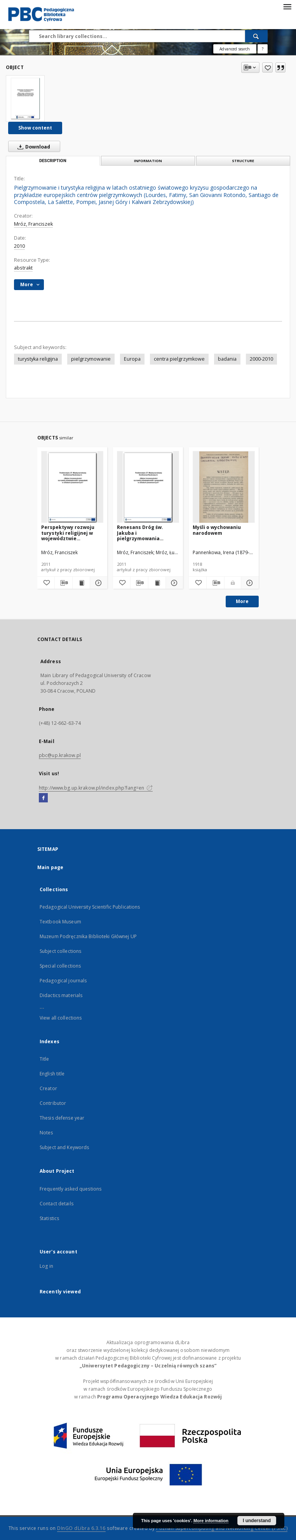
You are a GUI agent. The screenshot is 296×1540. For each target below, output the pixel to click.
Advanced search (234, 49)
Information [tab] (148, 160)
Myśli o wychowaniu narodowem (217, 530)
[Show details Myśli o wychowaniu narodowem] (249, 583)
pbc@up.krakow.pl (60, 755)
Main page (50, 867)
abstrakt (23, 267)
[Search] (256, 36)
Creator (48, 1088)
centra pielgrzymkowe (179, 359)
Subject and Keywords (64, 1147)
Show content (35, 127)
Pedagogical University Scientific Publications (90, 907)
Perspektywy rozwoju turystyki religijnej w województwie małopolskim (67, 532)
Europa (132, 359)
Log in (46, 1266)
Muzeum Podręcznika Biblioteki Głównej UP (88, 936)
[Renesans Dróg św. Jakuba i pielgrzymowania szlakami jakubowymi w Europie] (148, 487)
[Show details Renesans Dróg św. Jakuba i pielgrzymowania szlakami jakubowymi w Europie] (173, 583)
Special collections (60, 966)
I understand (257, 1520)
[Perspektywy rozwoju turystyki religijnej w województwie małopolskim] (72, 487)
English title (52, 1073)
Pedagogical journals (63, 980)
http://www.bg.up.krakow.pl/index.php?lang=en (96, 788)
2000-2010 (261, 359)
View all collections (61, 1018)
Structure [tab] (243, 160)
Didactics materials (61, 995)
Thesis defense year (62, 1118)
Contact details (56, 1203)
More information (210, 1520)
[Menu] (287, 6)
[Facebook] (43, 798)
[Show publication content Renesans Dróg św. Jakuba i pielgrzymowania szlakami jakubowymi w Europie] (156, 583)
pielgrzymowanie (91, 359)
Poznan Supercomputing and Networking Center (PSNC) (221, 1528)
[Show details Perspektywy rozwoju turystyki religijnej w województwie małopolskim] (97, 583)
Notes (46, 1132)
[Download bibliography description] (63, 583)
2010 (19, 246)
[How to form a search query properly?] (263, 49)
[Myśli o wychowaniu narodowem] (223, 487)
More (242, 601)
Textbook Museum (60, 921)
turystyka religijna (38, 359)
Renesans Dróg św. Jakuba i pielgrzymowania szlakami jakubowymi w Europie (146, 532)
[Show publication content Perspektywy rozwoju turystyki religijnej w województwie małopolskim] (81, 583)
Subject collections (60, 951)
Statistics (49, 1218)
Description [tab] (52, 160)
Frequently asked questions (70, 1189)
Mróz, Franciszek (33, 224)
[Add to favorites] (267, 67)
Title (44, 1059)
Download (32, 146)
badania (227, 359)
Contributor (53, 1103)
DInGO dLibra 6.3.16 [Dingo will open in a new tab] (81, 1528)
